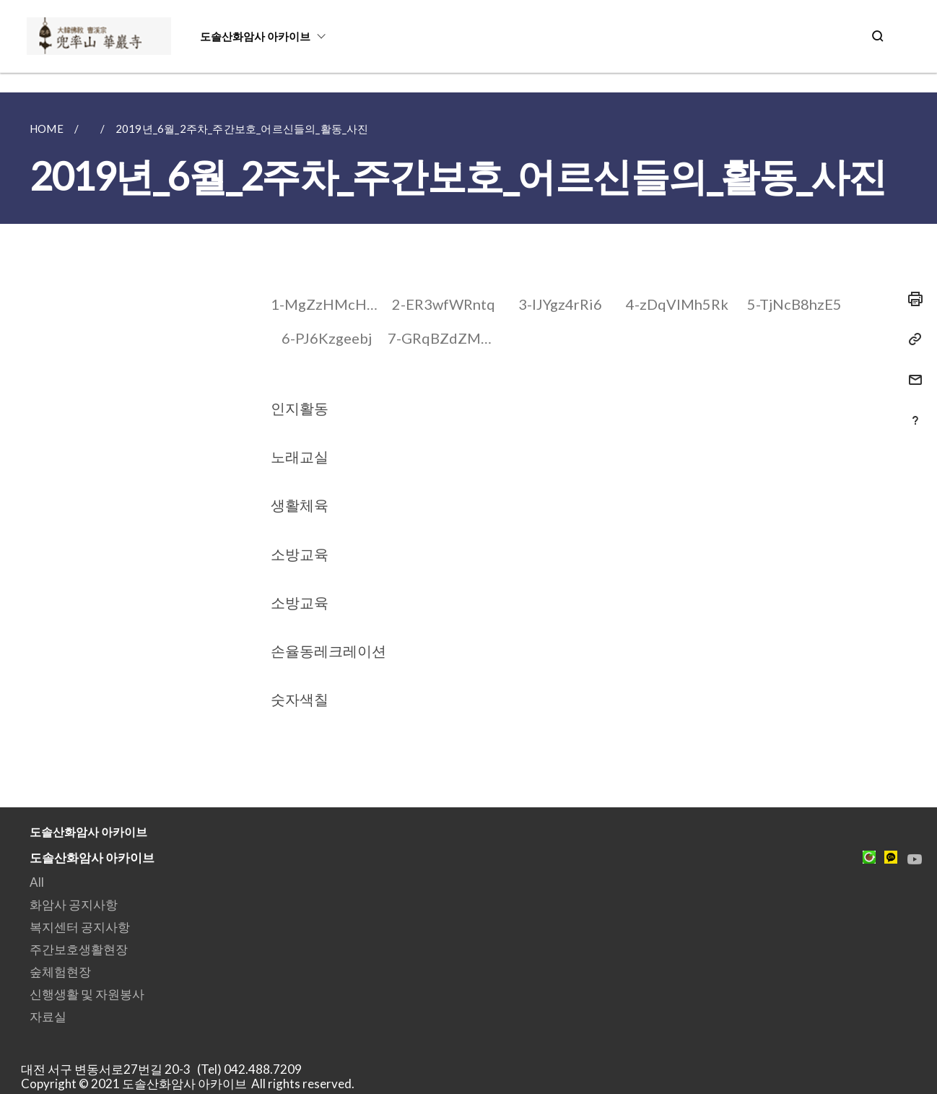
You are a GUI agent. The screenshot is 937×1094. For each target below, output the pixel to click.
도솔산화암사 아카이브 (255, 36)
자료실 (48, 1016)
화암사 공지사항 (74, 904)
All (37, 882)
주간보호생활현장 (79, 949)
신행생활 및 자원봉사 (87, 994)
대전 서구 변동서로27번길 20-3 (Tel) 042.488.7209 (165, 1069)
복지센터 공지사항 (80, 926)
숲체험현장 (60, 971)
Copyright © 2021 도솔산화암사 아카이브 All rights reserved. (187, 1083)
